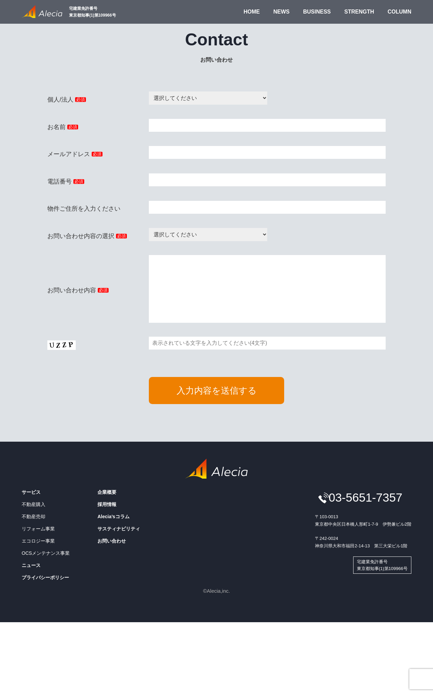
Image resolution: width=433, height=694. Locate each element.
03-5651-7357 (365, 511)
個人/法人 (66, 99)
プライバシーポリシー (45, 591)
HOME (252, 12)
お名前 (62, 127)
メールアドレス (74, 154)
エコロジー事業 (38, 554)
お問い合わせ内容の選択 (87, 236)
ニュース (31, 579)
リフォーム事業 (38, 542)
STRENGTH (359, 12)
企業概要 (106, 505)
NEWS (281, 12)
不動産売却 (33, 530)
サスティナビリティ (118, 542)
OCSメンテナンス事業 (46, 566)
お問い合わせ (111, 554)
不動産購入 (33, 518)
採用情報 (106, 518)
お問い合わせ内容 (78, 297)
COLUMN (399, 12)
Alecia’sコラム (113, 530)
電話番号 (65, 181)
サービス (31, 505)
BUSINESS (317, 12)
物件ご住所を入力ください (83, 208)
